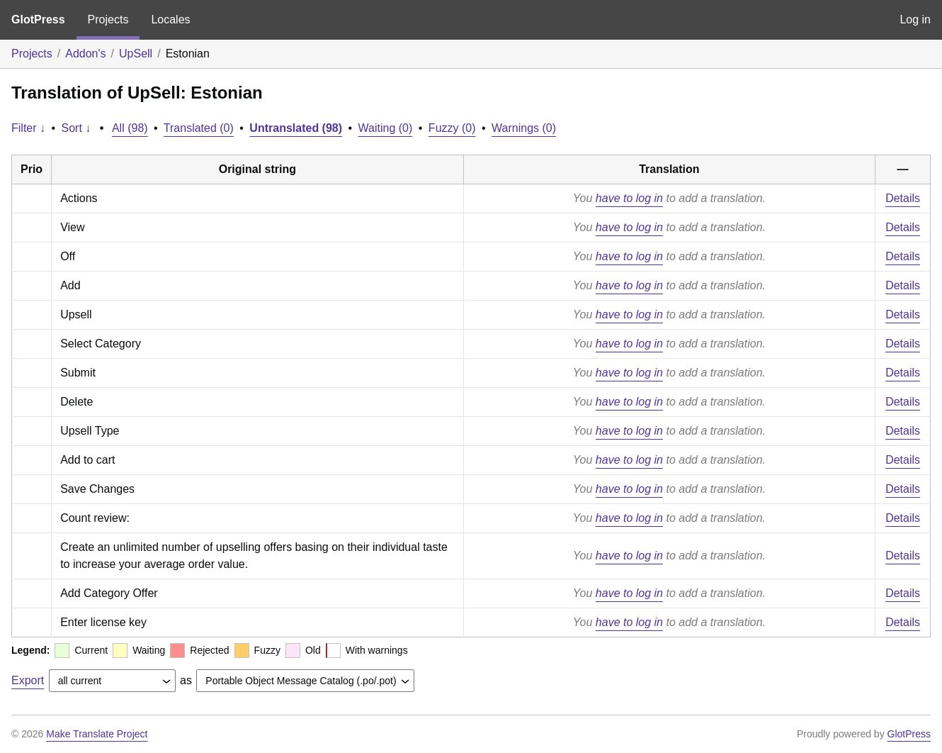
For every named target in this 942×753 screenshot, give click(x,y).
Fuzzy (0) (452, 128)
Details (902, 198)
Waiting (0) (385, 128)
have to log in (629, 198)
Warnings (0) (524, 128)
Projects (108, 19)
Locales (170, 19)
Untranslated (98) (295, 128)
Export (27, 680)
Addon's (85, 54)
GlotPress (38, 19)
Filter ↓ (28, 128)
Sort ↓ (76, 128)
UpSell (135, 54)
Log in (915, 19)
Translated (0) (199, 128)
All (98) (130, 128)
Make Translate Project (96, 734)
